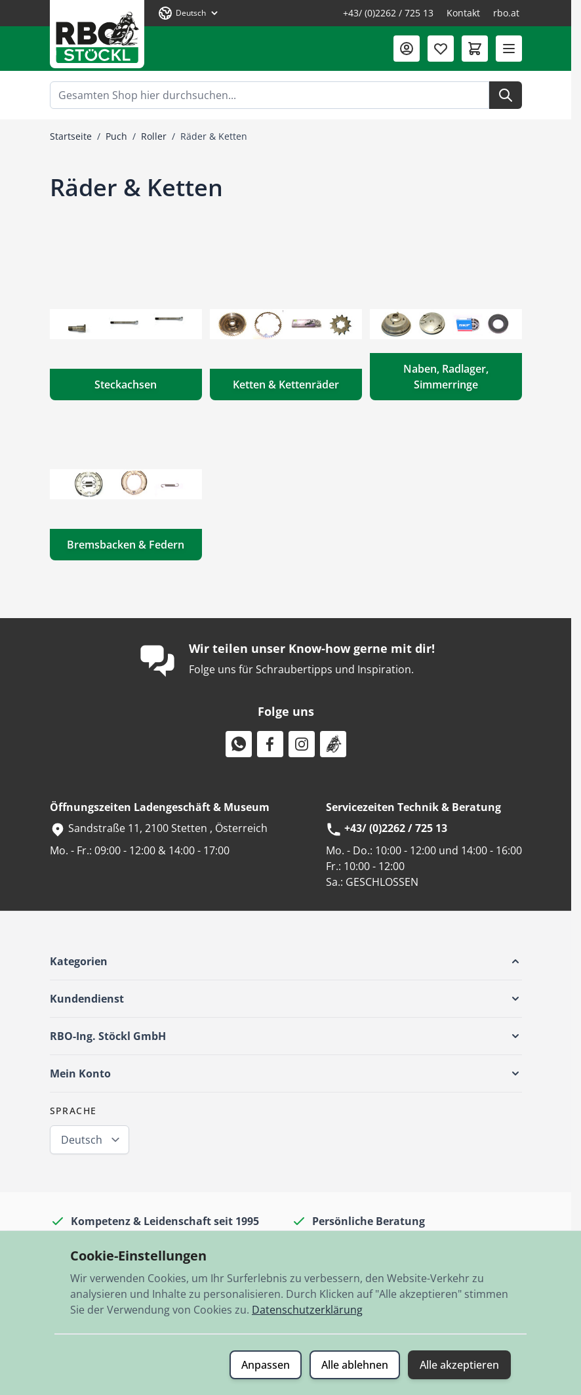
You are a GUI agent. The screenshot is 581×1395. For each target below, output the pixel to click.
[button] (286, 961)
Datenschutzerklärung (307, 1309)
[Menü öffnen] (509, 48)
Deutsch (81, 1140)
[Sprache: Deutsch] (189, 13)
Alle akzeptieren (459, 1365)
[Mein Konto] (406, 48)
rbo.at (506, 13)
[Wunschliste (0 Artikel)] (441, 48)
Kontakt (463, 13)
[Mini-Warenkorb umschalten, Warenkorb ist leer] (475, 48)
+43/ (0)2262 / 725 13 (388, 13)
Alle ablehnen (354, 1365)
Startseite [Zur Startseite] (71, 136)
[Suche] (505, 95)
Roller (154, 136)
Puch (116, 136)
